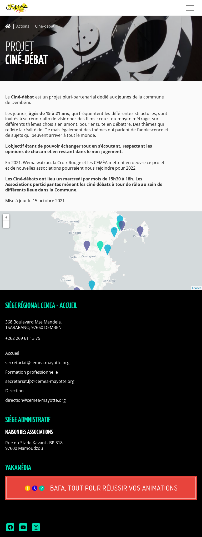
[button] (101, 324)
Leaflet (196, 288)
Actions (22, 26)
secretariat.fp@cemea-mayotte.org (39, 381)
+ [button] (6, 217)
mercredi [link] (72, 179)
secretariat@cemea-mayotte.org (37, 363)
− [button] (6, 224)
